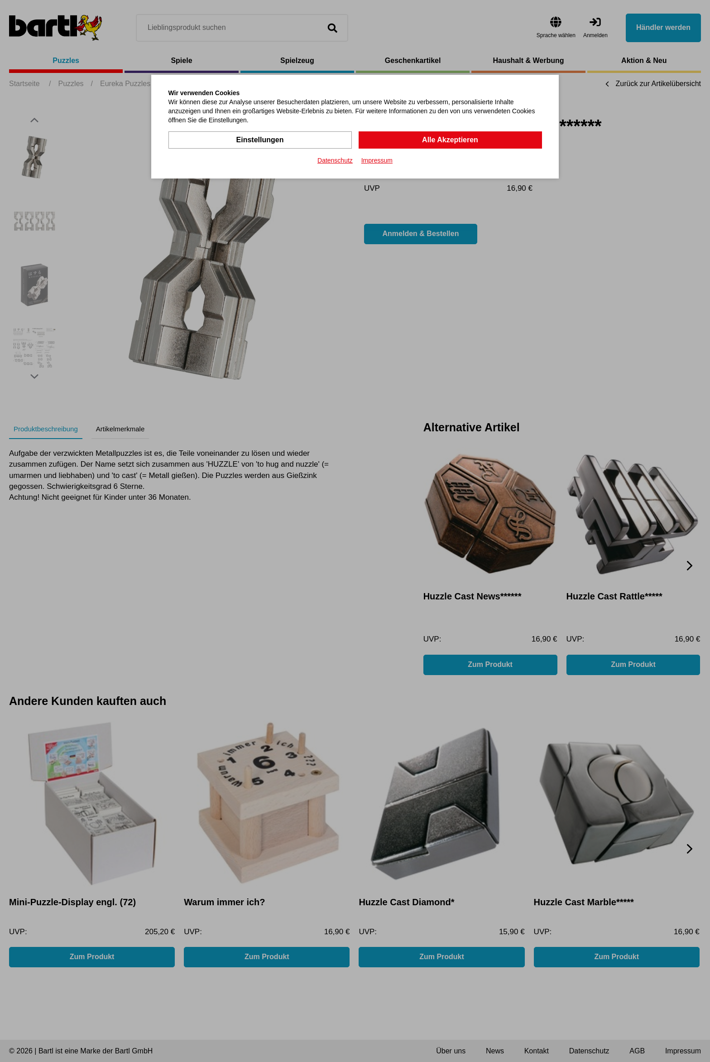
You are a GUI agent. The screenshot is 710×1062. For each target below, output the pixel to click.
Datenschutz (335, 160)
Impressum (377, 160)
